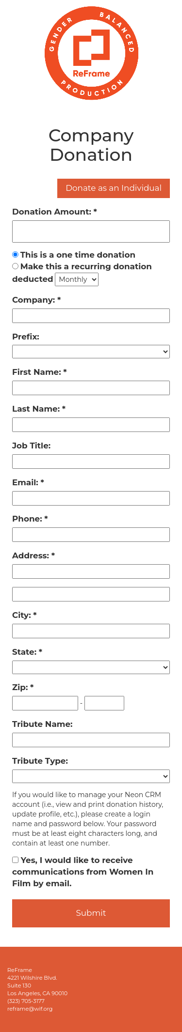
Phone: (28, 519)
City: (22, 615)
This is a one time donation (77, 255)
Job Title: (31, 445)
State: (25, 652)
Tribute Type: (40, 761)
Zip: (21, 687)
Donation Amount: (53, 211)
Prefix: (25, 336)
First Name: (37, 372)
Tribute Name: (42, 724)
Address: (31, 555)
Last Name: (37, 409)
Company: (34, 300)
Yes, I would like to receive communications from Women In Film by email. (82, 871)
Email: (26, 482)
